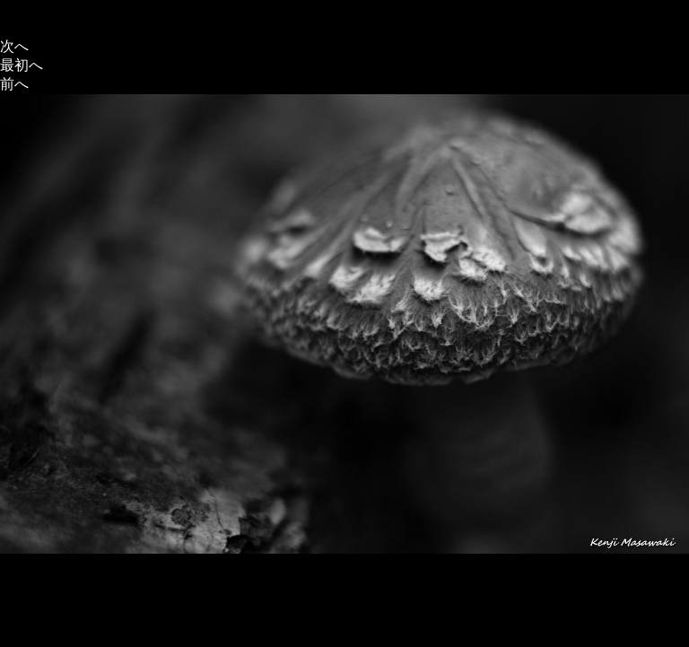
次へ (14, 46)
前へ (14, 84)
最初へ (21, 65)
